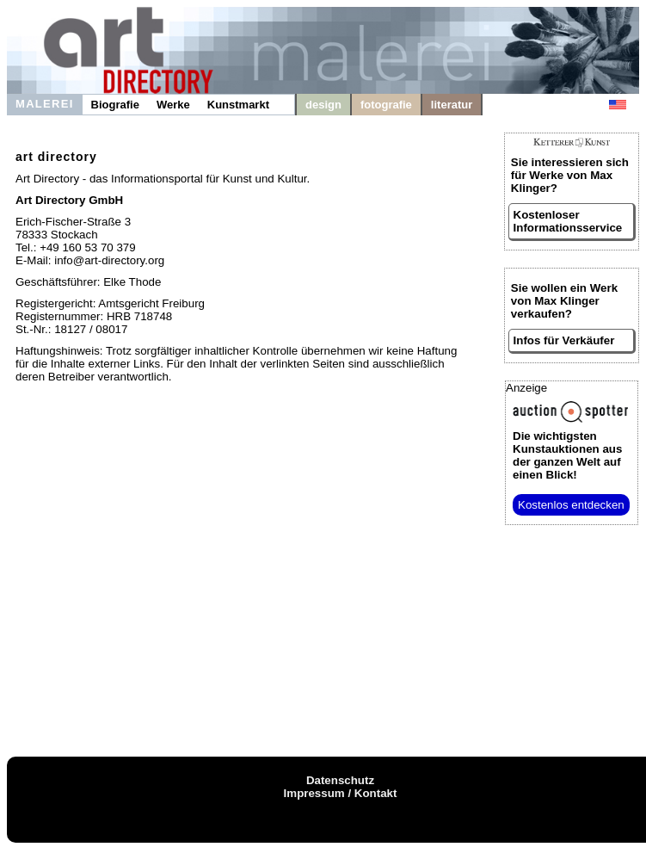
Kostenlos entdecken (571, 504)
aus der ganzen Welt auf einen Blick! (567, 455)
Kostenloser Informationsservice (568, 221)
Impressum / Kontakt (340, 793)
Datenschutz (340, 780)
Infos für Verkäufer (564, 340)
